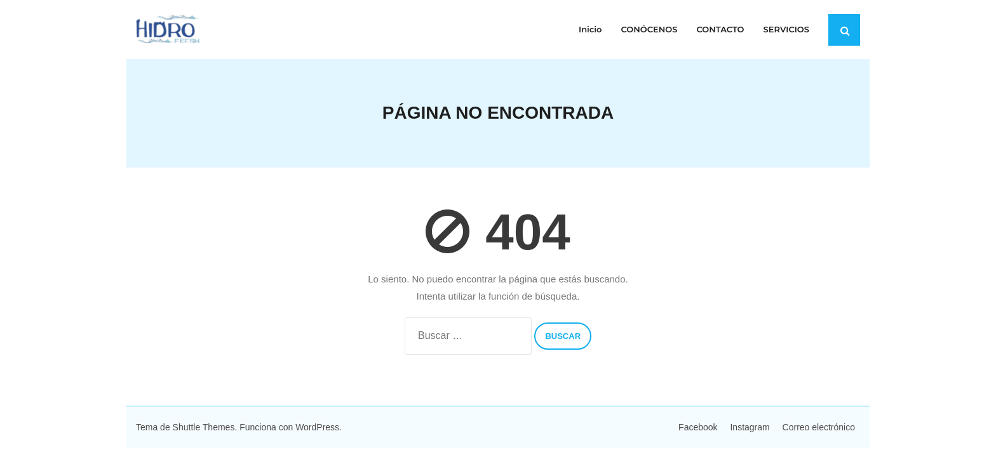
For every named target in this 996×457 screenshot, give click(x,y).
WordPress (317, 427)
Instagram (749, 427)
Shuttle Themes (204, 427)
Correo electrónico (819, 427)
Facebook (697, 427)
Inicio (590, 29)
